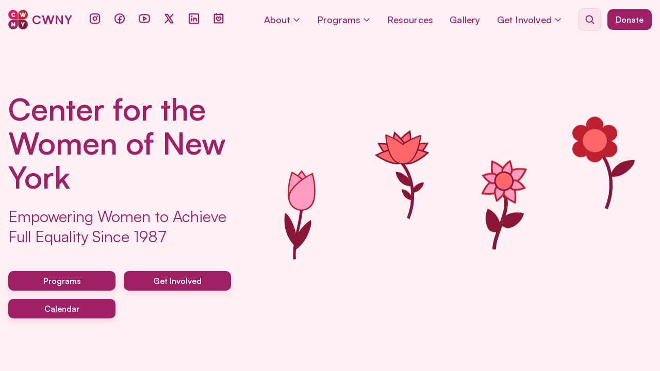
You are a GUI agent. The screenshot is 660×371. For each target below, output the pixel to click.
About (282, 19)
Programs (344, 19)
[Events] (218, 18)
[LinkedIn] (194, 18)
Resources (410, 19)
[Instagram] (95, 18)
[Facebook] (119, 18)
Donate (630, 19)
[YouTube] (144, 18)
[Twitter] (169, 18)
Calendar (61, 308)
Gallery (465, 19)
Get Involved (529, 19)
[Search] (590, 19)
